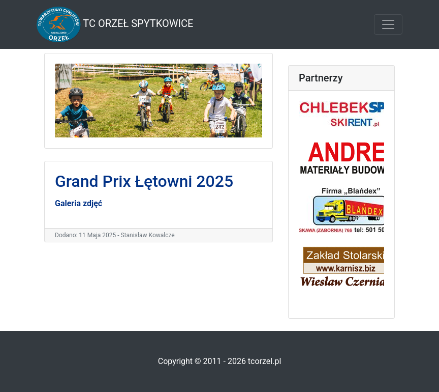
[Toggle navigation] (388, 24)
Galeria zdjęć (78, 203)
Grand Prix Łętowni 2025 (144, 181)
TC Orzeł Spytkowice (115, 24)
